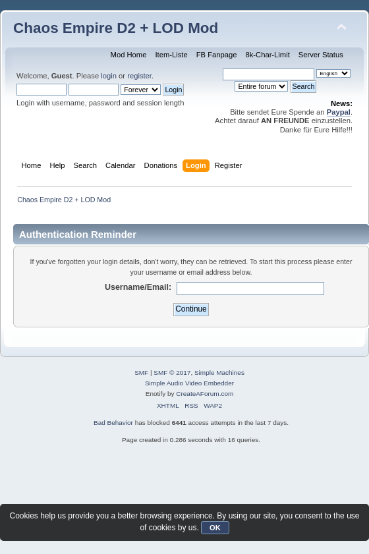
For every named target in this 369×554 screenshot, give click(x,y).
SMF (141, 372)
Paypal (339, 112)
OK (215, 528)
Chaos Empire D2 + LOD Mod (115, 28)
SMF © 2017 (172, 372)
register (139, 76)
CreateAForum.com (204, 393)
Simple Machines (219, 372)
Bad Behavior (113, 422)
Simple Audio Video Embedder (189, 383)
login (109, 76)
